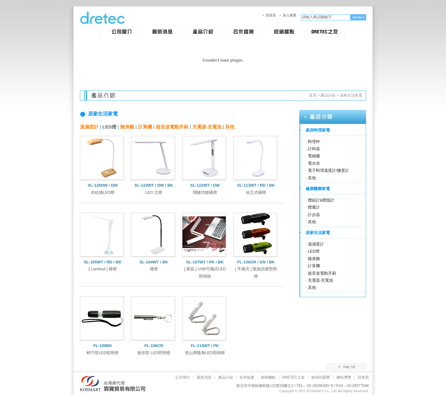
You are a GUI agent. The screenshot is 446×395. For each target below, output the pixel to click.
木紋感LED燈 (103, 192)
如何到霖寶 (320, 377)
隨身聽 (127, 126)
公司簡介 (182, 377)
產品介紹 (328, 95)
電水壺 (314, 163)
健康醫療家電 (318, 188)
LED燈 (109, 126)
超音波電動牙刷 (172, 126)
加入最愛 (289, 15)
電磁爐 (314, 156)
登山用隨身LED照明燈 (205, 352)
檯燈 (154, 269)
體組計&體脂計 (321, 200)
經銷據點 (268, 377)
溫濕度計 (89, 126)
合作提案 (246, 377)
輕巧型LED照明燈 (103, 352)
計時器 (314, 148)
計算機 (145, 126)
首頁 (313, 95)
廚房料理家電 (318, 130)
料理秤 (314, 141)
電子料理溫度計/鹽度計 (328, 170)
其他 (229, 126)
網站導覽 (343, 377)
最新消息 (204, 377)
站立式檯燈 (256, 192)
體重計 (314, 207)
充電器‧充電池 (206, 126)
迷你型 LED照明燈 (153, 352)
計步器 (314, 214)
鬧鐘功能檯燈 (205, 192)
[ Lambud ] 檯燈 (103, 269)
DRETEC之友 (293, 377)
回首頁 (271, 15)
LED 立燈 (153, 192)
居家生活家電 (351, 95)
